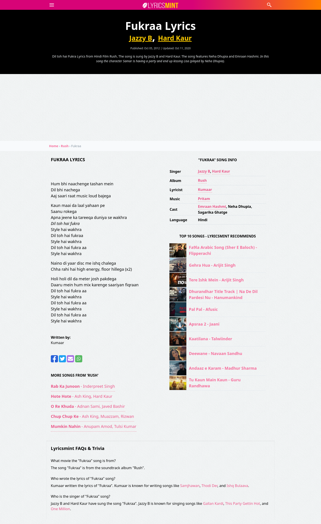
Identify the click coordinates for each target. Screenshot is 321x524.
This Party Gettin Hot (242, 503)
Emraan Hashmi (212, 206)
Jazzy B (140, 38)
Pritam (204, 198)
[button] (50, 5)
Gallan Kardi (213, 503)
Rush (202, 180)
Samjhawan (190, 485)
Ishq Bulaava (237, 485)
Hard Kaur (175, 38)
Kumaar (205, 189)
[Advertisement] (160, 107)
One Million (60, 508)
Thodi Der (209, 485)
